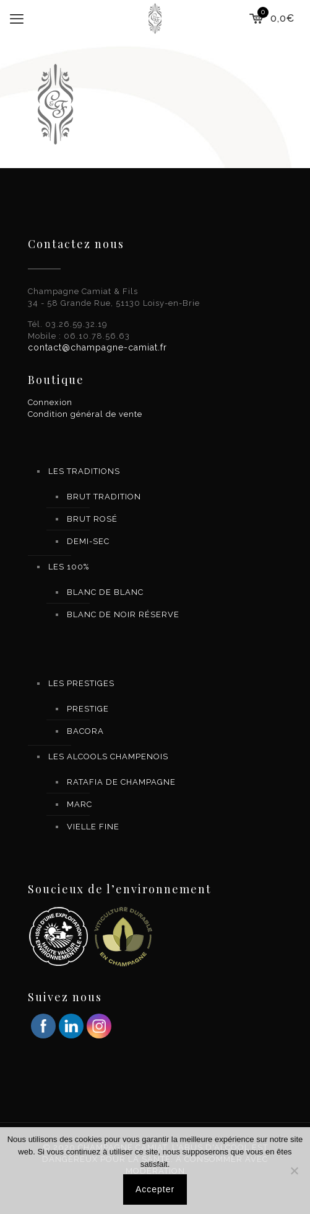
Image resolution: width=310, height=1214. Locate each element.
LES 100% (68, 566)
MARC (79, 804)
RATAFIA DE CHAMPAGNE (121, 782)
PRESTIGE (88, 708)
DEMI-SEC (88, 541)
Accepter (155, 1189)
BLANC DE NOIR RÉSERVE (123, 614)
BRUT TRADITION (104, 496)
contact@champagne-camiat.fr (97, 347)
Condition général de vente (85, 414)
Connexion (50, 402)
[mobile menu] (16, 18)
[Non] (294, 1170)
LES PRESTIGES (81, 683)
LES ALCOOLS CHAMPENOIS (108, 756)
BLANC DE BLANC (105, 592)
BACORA (85, 731)
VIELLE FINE (93, 826)
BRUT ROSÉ (92, 519)
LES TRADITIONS (84, 471)
